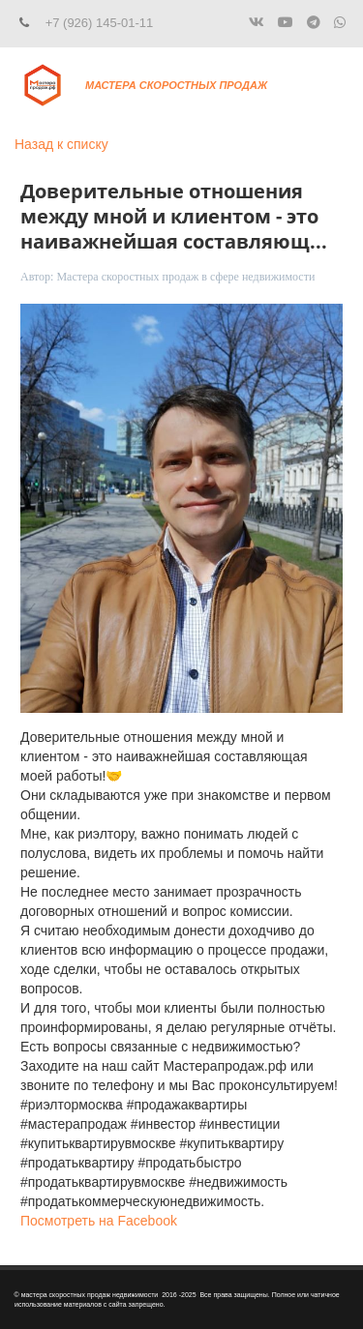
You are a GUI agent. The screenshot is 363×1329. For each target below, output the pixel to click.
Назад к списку (61, 144)
